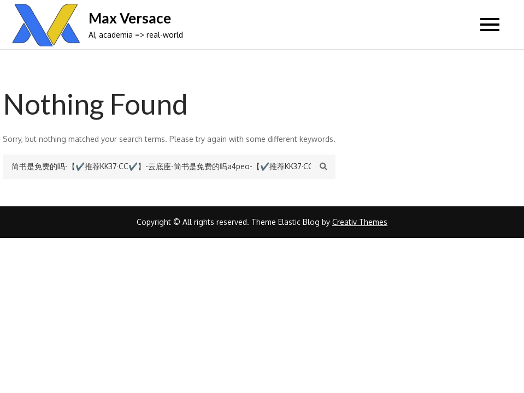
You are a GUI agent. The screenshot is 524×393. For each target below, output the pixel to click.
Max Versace (130, 18)
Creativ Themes (359, 222)
